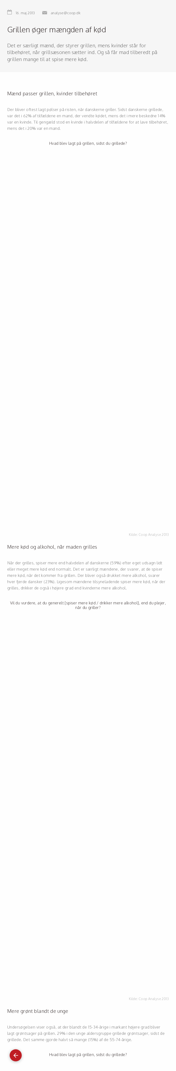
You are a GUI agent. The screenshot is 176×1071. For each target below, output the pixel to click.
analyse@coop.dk (65, 13)
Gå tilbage (15, 1053)
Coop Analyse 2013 (154, 534)
